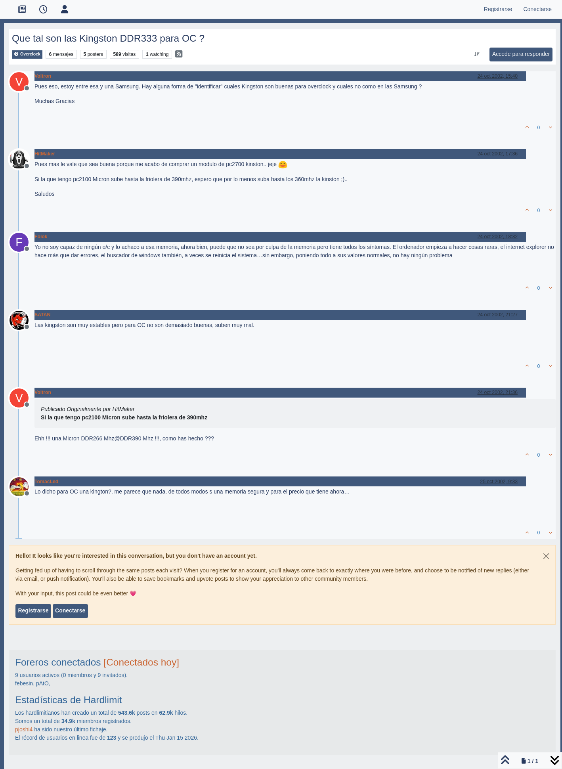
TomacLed (46, 481)
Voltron (42, 76)
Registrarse (33, 610)
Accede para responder (521, 54)
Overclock (27, 54)
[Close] (546, 556)
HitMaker (44, 154)
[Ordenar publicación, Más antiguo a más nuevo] (476, 54)
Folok (41, 236)
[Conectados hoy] (141, 662)
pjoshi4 (23, 729)
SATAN (42, 315)
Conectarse (70, 610)
